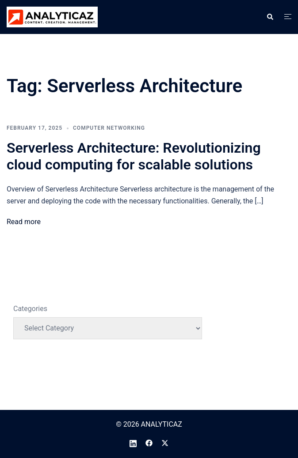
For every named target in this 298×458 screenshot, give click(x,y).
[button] (269, 16)
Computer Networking (109, 128)
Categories (30, 308)
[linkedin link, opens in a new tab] (133, 443)
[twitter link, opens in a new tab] (164, 443)
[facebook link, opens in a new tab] (149, 443)
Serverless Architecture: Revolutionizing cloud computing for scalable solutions (134, 156)
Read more (24, 222)
